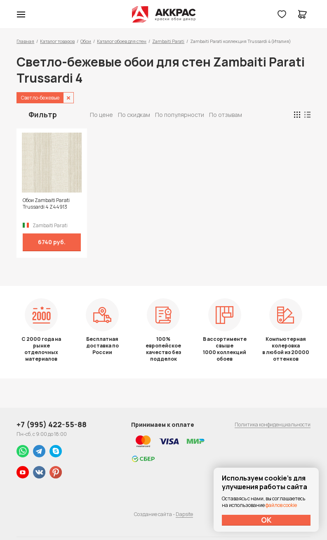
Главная (25, 41)
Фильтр (42, 114)
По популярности (179, 115)
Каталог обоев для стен (121, 41)
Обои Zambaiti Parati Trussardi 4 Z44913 (46, 203)
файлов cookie (281, 505)
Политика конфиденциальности (273, 424)
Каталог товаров (57, 41)
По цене (101, 115)
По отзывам (225, 115)
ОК (266, 520)
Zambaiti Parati (168, 41)
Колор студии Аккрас (163, 14)
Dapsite (184, 514)
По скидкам (134, 115)
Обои (85, 41)
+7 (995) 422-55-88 (51, 424)
